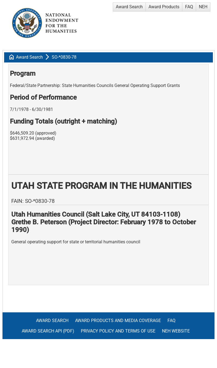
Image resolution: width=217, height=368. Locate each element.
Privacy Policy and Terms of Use (118, 331)
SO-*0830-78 (64, 57)
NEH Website (176, 331)
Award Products (164, 6)
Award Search (129, 6)
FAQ (189, 6)
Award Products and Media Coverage (118, 320)
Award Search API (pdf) (48, 331)
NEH (203, 6)
